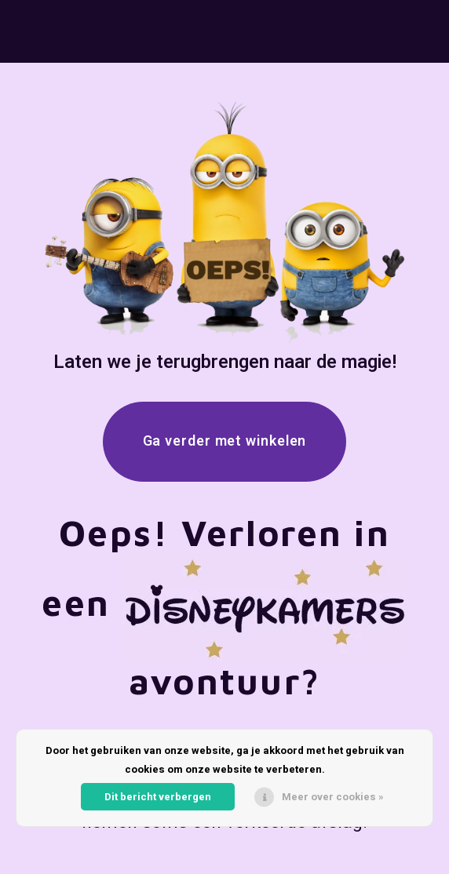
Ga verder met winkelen (225, 441)
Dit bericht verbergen (157, 796)
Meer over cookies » (333, 796)
